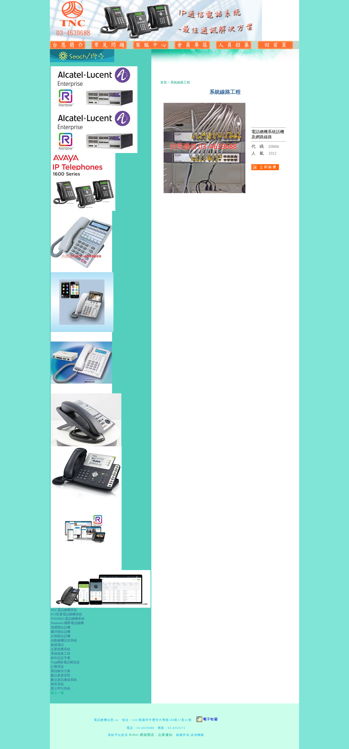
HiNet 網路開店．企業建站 (151, 735)
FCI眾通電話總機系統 (66, 614)
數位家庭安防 (60, 675)
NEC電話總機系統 (64, 610)
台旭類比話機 (60, 636)
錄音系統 (57, 684)
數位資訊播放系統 (64, 680)
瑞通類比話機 (60, 627)
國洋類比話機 (60, 632)
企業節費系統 (60, 649)
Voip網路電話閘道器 (65, 662)
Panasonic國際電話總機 (67, 623)
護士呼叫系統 (60, 688)
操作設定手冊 (60, 658)
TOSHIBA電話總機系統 (68, 619)
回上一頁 (57, 693)
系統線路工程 (60, 653)
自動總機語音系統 (64, 640)
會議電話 (57, 645)
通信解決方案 (60, 671)
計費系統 (57, 667)
